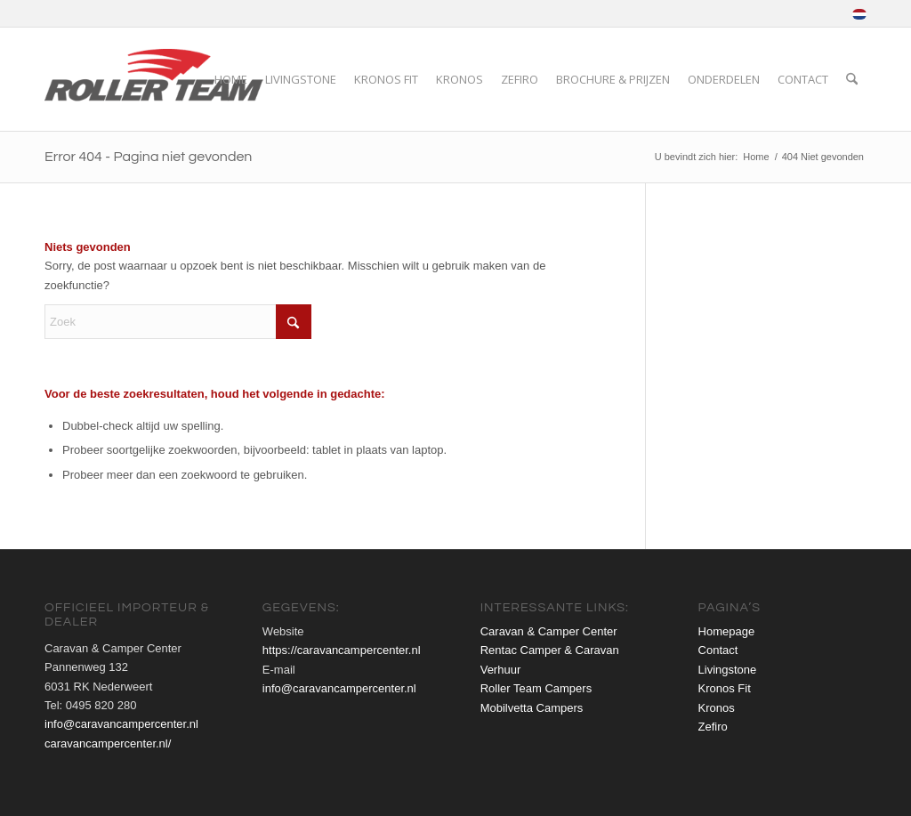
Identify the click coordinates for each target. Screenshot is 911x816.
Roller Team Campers (536, 688)
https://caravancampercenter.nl (341, 650)
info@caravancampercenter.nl (121, 724)
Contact (718, 650)
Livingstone (727, 669)
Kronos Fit (724, 688)
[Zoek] (852, 79)
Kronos (716, 708)
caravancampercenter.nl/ (107, 743)
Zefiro (713, 726)
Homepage (726, 631)
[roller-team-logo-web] (157, 79)
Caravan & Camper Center (548, 631)
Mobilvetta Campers (532, 708)
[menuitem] (855, 14)
